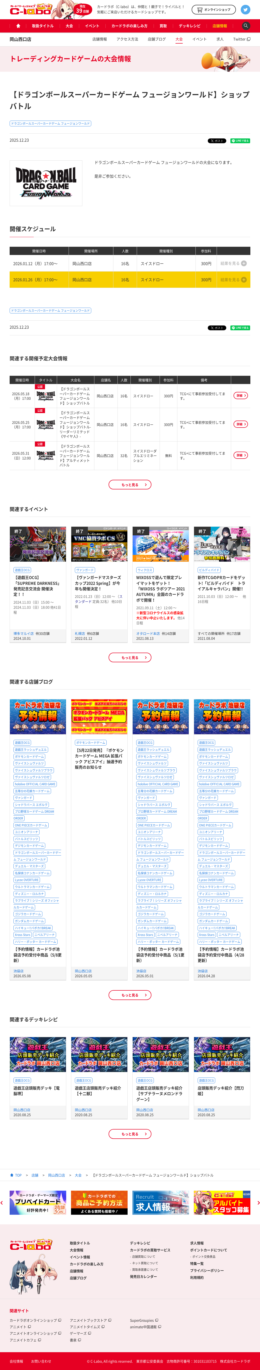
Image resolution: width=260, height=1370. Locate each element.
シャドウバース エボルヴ (31, 805)
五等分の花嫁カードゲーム (32, 791)
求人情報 (197, 1242)
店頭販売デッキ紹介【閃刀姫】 (221, 1090)
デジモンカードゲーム (29, 846)
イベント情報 (80, 1256)
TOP (18, 1175)
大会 (69, 25)
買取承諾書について (145, 1269)
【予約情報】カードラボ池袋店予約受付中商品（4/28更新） (221, 954)
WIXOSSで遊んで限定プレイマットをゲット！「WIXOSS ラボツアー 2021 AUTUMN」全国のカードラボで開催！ (160, 588)
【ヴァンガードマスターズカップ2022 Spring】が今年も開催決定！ (98, 582)
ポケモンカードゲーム (29, 756)
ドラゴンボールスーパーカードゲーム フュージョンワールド (50, 123)
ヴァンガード (85, 570)
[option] (38, 1203)
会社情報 (16, 1361)
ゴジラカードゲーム (28, 914)
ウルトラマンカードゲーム (32, 887)
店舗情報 (220, 25)
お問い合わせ (41, 1361)
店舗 (35, 1175)
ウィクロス (145, 570)
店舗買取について (143, 1256)
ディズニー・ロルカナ (29, 894)
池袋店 (18, 970)
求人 (220, 39)
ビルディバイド (209, 570)
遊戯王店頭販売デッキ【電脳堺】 (36, 1090)
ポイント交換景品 (203, 1256)
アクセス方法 (127, 39)
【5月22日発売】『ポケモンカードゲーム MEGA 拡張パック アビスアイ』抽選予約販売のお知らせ (99, 758)
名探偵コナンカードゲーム (32, 873)
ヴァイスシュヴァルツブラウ (33, 770)
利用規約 (197, 1277)
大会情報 (76, 1249)
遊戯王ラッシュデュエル (31, 749)
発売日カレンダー (143, 1276)
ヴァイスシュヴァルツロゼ (32, 777)
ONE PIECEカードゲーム (31, 825)
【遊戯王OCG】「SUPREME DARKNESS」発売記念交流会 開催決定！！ (37, 585)
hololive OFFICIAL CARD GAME (35, 784)
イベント (92, 25)
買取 (163, 25)
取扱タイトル (43, 25)
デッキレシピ (190, 25)
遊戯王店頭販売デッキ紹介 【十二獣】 (98, 1090)
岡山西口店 (20, 39)
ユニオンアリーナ (26, 832)
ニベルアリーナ (44, 935)
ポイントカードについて (208, 1249)
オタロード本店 (148, 633)
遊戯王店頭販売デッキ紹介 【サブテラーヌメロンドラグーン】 (159, 1093)
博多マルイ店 (23, 633)
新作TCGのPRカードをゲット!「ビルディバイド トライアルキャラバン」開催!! (221, 582)
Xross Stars (22, 935)
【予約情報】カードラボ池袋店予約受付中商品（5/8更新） (37, 954)
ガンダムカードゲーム (29, 921)
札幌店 (80, 633)
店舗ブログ (157, 39)
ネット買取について (145, 1263)
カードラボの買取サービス (150, 1249)
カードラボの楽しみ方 (129, 25)
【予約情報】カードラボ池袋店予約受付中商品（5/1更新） (160, 954)
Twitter (239, 39)
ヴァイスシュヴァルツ (29, 763)
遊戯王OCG (22, 570)
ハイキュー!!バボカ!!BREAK (33, 928)
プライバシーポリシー (207, 1270)
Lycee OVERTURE (27, 880)
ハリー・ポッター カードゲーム (35, 942)
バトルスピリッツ (26, 839)
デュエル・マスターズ (29, 866)
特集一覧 (197, 1263)
